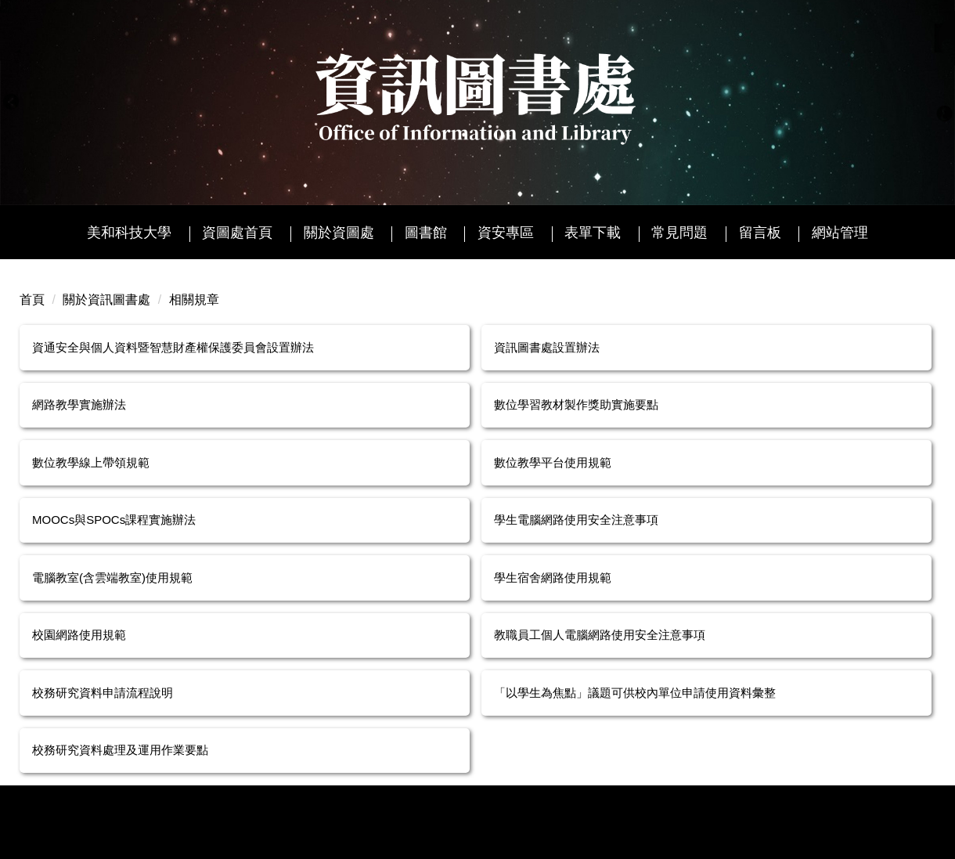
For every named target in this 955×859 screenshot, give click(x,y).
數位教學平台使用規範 (552, 462)
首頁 (32, 299)
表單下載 (592, 232)
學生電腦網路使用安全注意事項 (576, 519)
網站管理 (840, 232)
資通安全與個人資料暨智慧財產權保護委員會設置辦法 (173, 347)
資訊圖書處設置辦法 (547, 347)
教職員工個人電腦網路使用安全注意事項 (599, 634)
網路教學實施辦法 (79, 404)
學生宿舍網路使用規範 (552, 577)
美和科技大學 (129, 232)
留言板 (760, 232)
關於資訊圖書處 (106, 299)
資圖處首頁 (237, 232)
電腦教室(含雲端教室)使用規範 (112, 577)
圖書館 (426, 232)
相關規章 (194, 299)
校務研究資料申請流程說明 (102, 692)
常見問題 (679, 232)
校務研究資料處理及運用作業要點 (120, 749)
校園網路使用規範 (79, 634)
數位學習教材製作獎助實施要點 (576, 404)
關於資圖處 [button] (339, 232)
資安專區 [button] (506, 232)
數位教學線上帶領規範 (91, 462)
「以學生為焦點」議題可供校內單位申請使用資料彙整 (635, 692)
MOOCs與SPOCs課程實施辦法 (114, 519)
